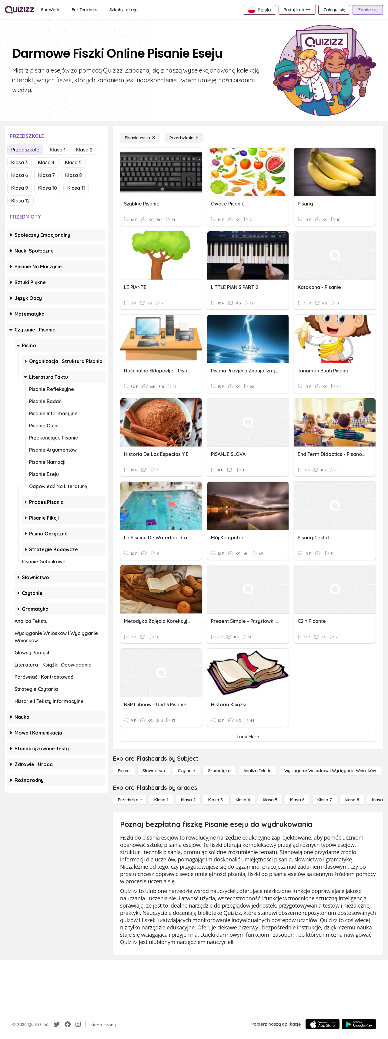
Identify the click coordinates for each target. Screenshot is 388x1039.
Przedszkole (25, 150)
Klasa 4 (46, 162)
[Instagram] (78, 1024)
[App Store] (323, 1024)
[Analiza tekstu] (257, 771)
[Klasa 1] (161, 800)
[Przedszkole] (184, 138)
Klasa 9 (19, 188)
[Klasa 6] (297, 800)
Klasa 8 (73, 175)
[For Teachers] (84, 10)
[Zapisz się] (368, 10)
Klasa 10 (47, 188)
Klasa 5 (73, 162)
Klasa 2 (84, 150)
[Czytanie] (186, 771)
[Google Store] (359, 1024)
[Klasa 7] (324, 800)
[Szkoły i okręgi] (124, 10)
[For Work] (50, 10)
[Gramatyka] (219, 771)
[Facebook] (68, 1024)
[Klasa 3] (215, 800)
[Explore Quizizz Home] (19, 10)
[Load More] (248, 737)
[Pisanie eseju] (140, 138)
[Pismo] (124, 771)
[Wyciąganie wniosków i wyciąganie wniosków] (330, 771)
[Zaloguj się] (334, 10)
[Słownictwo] (153, 771)
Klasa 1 (57, 150)
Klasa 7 (46, 175)
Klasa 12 (20, 201)
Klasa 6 (19, 175)
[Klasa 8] (352, 800)
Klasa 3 (19, 162)
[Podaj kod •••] (297, 10)
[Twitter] (57, 1024)
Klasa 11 (76, 188)
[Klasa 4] (242, 800)
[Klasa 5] (270, 800)
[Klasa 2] (188, 800)
